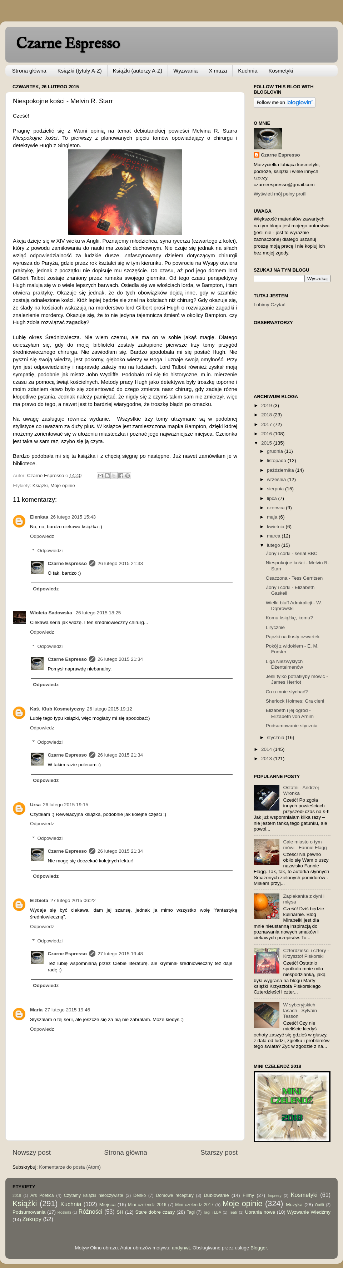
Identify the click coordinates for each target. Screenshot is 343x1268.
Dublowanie (216, 1195)
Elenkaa (39, 517)
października (281, 470)
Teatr (233, 1212)
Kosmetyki (281, 71)
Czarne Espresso (68, 44)
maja (273, 517)
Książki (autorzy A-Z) (137, 71)
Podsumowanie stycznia (292, 725)
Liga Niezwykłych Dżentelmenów (284, 664)
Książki (40, 485)
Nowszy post (32, 1152)
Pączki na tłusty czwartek (293, 636)
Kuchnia (247, 71)
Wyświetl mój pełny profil (280, 194)
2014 (267, 749)
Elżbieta (39, 900)
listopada (277, 460)
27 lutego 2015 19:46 (67, 1009)
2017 (267, 424)
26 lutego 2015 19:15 (65, 804)
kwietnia (276, 526)
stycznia (276, 737)
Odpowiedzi (50, 550)
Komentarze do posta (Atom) (70, 1167)
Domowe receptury (175, 1195)
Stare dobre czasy (155, 1212)
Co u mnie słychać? (287, 691)
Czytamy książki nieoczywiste (93, 1195)
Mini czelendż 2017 (194, 1204)
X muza (218, 71)
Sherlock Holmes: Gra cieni (295, 701)
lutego (274, 545)
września (277, 479)
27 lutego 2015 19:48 (120, 953)
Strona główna (29, 71)
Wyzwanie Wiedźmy (308, 1212)
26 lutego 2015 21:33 (120, 563)
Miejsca (107, 1204)
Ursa (35, 804)
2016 (267, 433)
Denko (139, 1195)
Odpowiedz (42, 536)
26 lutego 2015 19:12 (109, 709)
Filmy (248, 1195)
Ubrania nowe (260, 1212)
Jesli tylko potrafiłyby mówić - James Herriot (297, 679)
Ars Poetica (42, 1195)
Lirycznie (275, 627)
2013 (267, 758)
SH (119, 1212)
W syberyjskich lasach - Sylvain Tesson (300, 1010)
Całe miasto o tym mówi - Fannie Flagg (305, 844)
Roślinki (64, 1212)
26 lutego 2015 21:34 (120, 659)
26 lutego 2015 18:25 (98, 612)
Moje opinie (62, 485)
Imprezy (274, 1195)
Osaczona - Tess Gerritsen (294, 578)
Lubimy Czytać (269, 304)
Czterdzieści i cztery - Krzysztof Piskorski (306, 953)
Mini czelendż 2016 (147, 1204)
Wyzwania (185, 71)
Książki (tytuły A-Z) (80, 71)
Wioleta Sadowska (51, 612)
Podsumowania (29, 1212)
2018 (267, 414)
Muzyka (294, 1204)
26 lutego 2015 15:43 (73, 517)
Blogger (258, 1247)
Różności (91, 1211)
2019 (267, 405)
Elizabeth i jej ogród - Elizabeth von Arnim (290, 713)
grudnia (275, 451)
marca (274, 536)
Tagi (191, 1212)
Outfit (319, 1205)
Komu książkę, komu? (289, 617)
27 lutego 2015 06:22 (73, 900)
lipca (272, 498)
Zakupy (32, 1219)
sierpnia (276, 488)
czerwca (276, 507)
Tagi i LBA (212, 1212)
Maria (36, 1009)
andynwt (181, 1247)
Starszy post (219, 1152)
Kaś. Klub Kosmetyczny (57, 709)
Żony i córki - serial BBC (292, 553)
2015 (267, 443)
